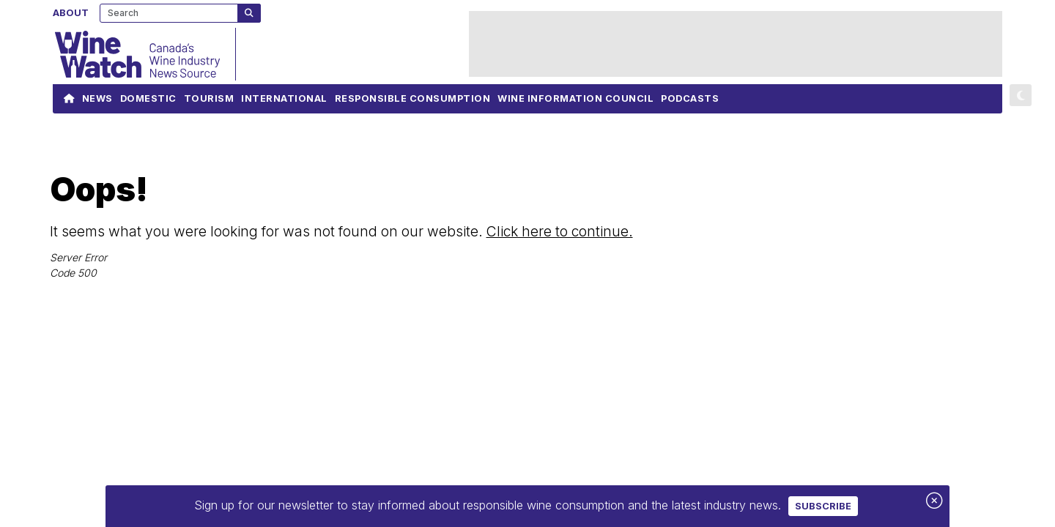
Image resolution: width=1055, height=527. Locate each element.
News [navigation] (97, 102)
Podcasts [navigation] (690, 102)
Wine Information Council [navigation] (575, 102)
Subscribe (823, 506)
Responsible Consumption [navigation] (413, 102)
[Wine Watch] (144, 54)
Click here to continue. (559, 231)
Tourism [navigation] (209, 102)
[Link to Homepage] (69, 98)
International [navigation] (284, 102)
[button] (1021, 95)
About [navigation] (71, 12)
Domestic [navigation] (148, 102)
